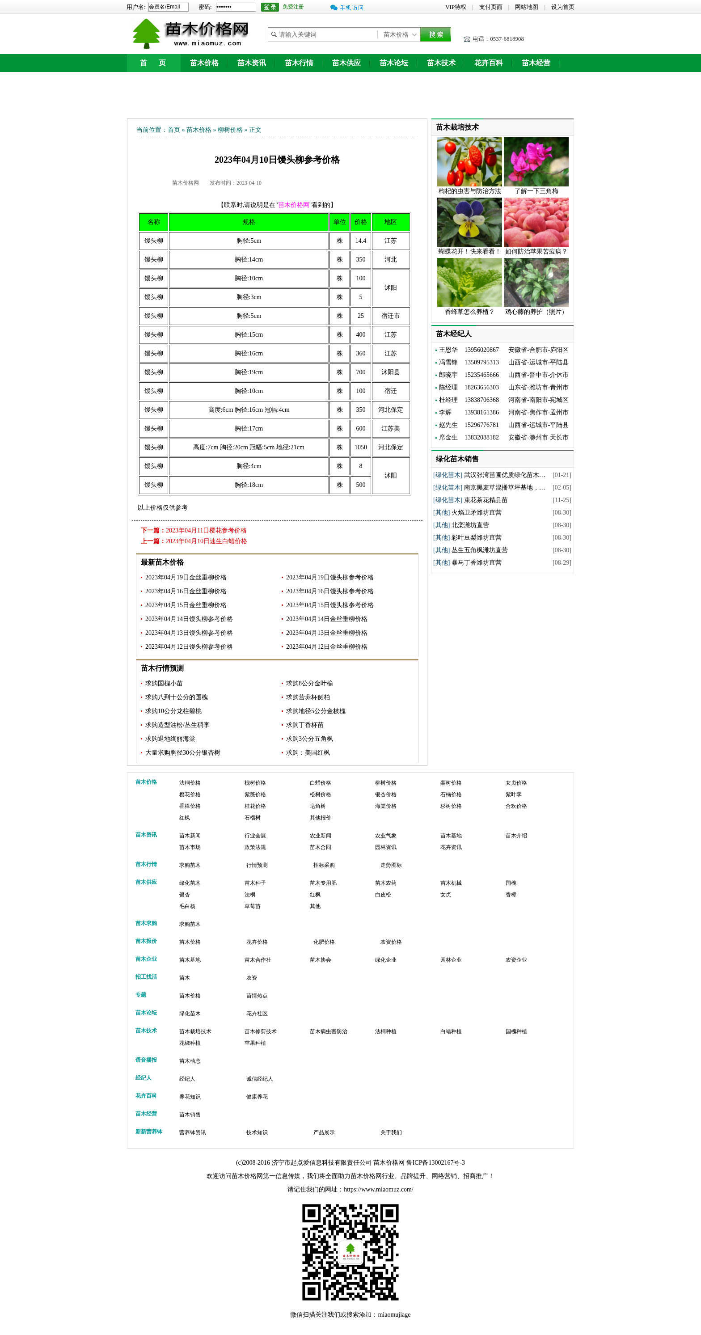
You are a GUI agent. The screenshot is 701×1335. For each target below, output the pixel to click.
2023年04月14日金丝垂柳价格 (326, 619)
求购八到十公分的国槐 (176, 697)
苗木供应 (346, 63)
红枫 (184, 818)
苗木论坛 (394, 63)
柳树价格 (230, 130)
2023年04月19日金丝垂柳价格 (186, 577)
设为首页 (562, 7)
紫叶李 (514, 794)
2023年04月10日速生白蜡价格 (206, 541)
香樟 (511, 894)
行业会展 (255, 835)
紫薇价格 (255, 794)
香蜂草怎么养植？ (470, 311)
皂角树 (318, 806)
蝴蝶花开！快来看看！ (470, 251)
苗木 (184, 978)
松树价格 (320, 794)
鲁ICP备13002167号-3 (435, 1162)
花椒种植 (190, 1043)
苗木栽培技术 (195, 1031)
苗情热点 (257, 996)
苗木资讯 (251, 63)
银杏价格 (386, 794)
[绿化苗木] (447, 475)
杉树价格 (451, 806)
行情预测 (257, 865)
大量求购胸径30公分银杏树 (182, 752)
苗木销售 (190, 1114)
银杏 (184, 894)
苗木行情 (299, 63)
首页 (174, 130)
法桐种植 (386, 1031)
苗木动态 (190, 1061)
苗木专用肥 (323, 883)
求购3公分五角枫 (309, 738)
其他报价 (320, 818)
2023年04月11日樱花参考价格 (206, 530)
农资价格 (391, 942)
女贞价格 (516, 783)
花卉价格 (257, 942)
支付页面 (491, 7)
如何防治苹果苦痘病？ (536, 251)
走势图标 (391, 865)
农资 (251, 978)
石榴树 (253, 818)
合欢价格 (516, 806)
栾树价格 (451, 783)
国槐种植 (516, 1031)
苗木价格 (204, 63)
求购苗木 (190, 865)
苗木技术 (441, 63)
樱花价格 (190, 794)
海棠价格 (386, 806)
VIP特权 (455, 7)
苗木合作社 (258, 960)
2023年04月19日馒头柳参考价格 (330, 577)
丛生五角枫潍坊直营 (480, 550)
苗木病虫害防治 (328, 1031)
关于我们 (391, 1132)
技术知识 (257, 1132)
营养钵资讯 (192, 1132)
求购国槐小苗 (164, 683)
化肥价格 (324, 942)
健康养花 (257, 1097)
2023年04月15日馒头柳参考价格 (330, 605)
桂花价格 (255, 806)
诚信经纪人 (259, 1079)
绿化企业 (386, 960)
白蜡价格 (320, 783)
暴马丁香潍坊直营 (477, 562)
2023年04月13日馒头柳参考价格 (189, 632)
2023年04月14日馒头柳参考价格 (189, 619)
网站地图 (526, 7)
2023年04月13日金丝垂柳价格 (326, 632)
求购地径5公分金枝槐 (316, 711)
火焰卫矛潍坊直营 (477, 512)
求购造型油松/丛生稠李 (177, 725)
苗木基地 (451, 835)
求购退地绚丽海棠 (170, 738)
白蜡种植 (451, 1031)
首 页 (154, 63)
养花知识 (190, 1097)
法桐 (250, 894)
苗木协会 (320, 960)
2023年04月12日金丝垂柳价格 (326, 646)
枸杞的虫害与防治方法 (470, 191)
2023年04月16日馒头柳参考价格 (330, 591)
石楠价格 (451, 794)
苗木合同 (320, 847)
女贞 (445, 894)
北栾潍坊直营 (470, 525)
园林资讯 (386, 847)
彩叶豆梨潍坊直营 (477, 537)
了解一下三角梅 (536, 191)
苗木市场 (190, 847)
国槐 (511, 883)
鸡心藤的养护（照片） (536, 311)
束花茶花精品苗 (486, 500)
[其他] (441, 512)
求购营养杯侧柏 (308, 697)
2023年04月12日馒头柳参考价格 (189, 646)
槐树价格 (255, 783)
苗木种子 (255, 883)
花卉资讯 (451, 847)
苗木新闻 (190, 835)
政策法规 (255, 847)
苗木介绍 (516, 835)
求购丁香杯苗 (305, 725)
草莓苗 (253, 906)
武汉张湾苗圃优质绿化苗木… (504, 475)
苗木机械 (451, 883)
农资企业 (516, 960)
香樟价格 (190, 806)
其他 (315, 906)
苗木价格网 (185, 183)
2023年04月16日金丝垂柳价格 (186, 591)
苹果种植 (255, 1043)
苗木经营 (536, 63)
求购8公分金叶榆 (309, 683)
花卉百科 (488, 63)
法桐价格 (190, 783)
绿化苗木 (190, 883)
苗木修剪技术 (261, 1031)
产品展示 (324, 1132)
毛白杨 (187, 906)
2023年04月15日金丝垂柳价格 (186, 605)
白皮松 (383, 894)
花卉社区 (257, 1013)
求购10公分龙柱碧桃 (173, 711)
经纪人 (187, 1079)
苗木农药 (386, 883)
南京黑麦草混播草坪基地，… (504, 487)
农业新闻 (320, 835)
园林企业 (451, 960)
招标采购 (324, 865)
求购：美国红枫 (308, 752)
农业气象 (386, 835)
